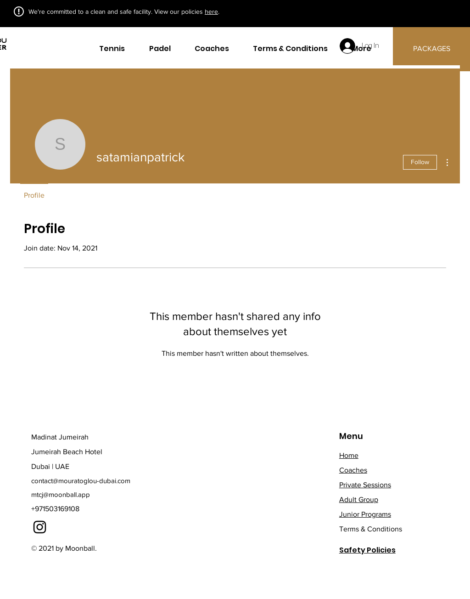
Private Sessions (365, 485)
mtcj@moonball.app (60, 494)
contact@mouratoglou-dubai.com (80, 481)
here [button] (211, 11)
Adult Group (358, 499)
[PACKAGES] (431, 49)
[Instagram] (39, 527)
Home (348, 455)
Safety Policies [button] (367, 550)
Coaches (353, 470)
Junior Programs (365, 514)
